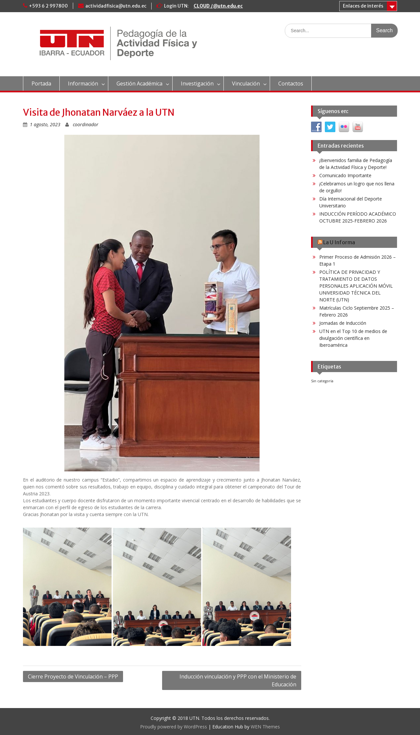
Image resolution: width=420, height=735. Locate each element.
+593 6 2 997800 (48, 6)
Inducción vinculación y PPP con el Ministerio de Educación (237, 680)
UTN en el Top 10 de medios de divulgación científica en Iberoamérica (353, 338)
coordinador (85, 124)
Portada (41, 83)
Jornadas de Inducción (342, 323)
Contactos (290, 83)
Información (83, 83)
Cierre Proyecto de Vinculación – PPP (73, 676)
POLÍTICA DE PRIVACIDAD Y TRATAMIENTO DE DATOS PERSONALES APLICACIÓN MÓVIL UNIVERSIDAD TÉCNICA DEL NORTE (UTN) (356, 286)
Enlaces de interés (363, 6)
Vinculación (246, 83)
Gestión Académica (139, 83)
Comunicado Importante (345, 175)
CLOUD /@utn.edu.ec (218, 6)
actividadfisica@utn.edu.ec (115, 6)
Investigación (197, 83)
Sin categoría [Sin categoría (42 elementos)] (322, 381)
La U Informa (339, 242)
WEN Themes (265, 726)
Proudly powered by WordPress (173, 726)
